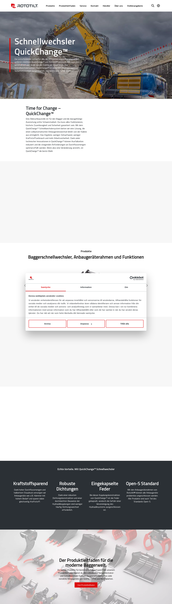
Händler (106, 5)
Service (83, 5)
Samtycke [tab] (46, 287)
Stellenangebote (135, 5)
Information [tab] (86, 287)
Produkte (50, 5)
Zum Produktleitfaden (86, 585)
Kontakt (94, 5)
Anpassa (86, 324)
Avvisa (47, 324)
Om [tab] (126, 287)
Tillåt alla (124, 324)
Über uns (118, 5)
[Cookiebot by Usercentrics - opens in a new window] (132, 278)
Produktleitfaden (67, 5)
